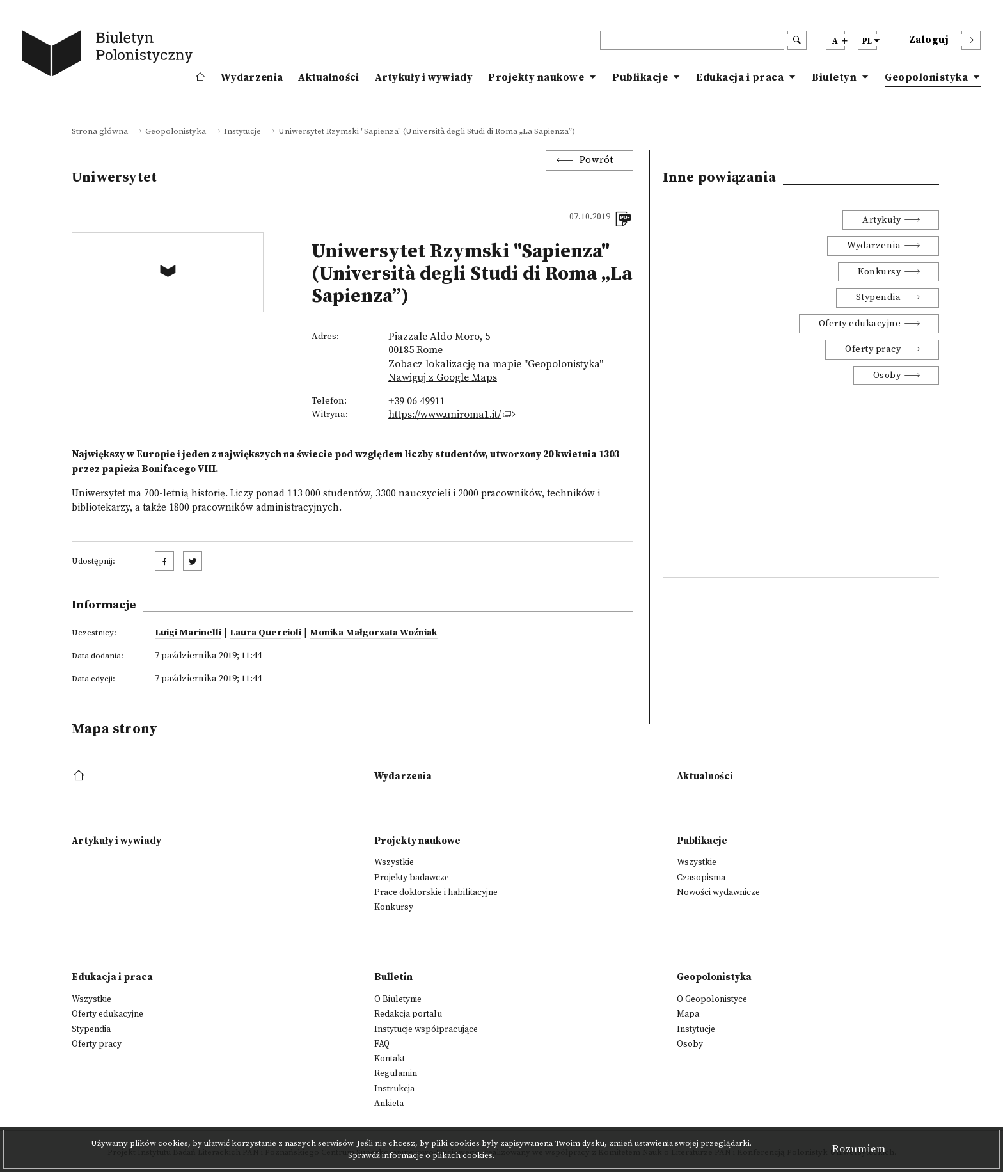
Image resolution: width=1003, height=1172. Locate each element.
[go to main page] (110, 55)
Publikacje (640, 77)
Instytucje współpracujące (426, 1029)
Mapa (688, 1014)
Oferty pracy (873, 349)
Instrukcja (394, 1089)
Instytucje (242, 131)
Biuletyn (834, 77)
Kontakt (389, 1059)
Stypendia (878, 297)
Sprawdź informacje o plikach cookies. (421, 1155)
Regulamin (395, 1073)
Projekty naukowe (536, 77)
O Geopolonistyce (712, 999)
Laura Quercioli (265, 632)
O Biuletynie (398, 999)
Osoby (887, 375)
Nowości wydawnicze (718, 892)
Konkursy (879, 272)
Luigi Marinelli (188, 632)
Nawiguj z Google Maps (442, 377)
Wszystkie (394, 862)
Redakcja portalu (408, 1014)
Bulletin (393, 977)
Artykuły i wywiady (424, 77)
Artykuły (881, 220)
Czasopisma (701, 877)
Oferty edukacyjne (860, 323)
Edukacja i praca (740, 77)
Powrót (596, 160)
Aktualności (328, 77)
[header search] (692, 40)
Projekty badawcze (411, 877)
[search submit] (797, 40)
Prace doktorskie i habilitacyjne (436, 892)
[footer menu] (80, 776)
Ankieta (389, 1103)
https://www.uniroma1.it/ (444, 414)
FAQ (382, 1044)
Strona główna (100, 131)
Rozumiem (859, 1149)
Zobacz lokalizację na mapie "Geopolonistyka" (495, 364)
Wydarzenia (252, 77)
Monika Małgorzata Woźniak (374, 632)
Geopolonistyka (926, 77)
